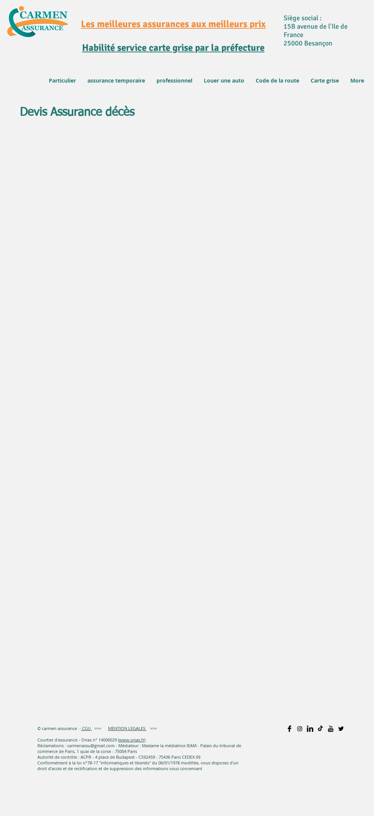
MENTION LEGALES (127, 728)
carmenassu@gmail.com (90, 745)
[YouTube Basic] (330, 728)
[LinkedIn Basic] (310, 728)
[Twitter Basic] (341, 728)
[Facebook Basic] (289, 728)
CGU (86, 728)
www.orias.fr (131, 740)
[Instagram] (300, 728)
